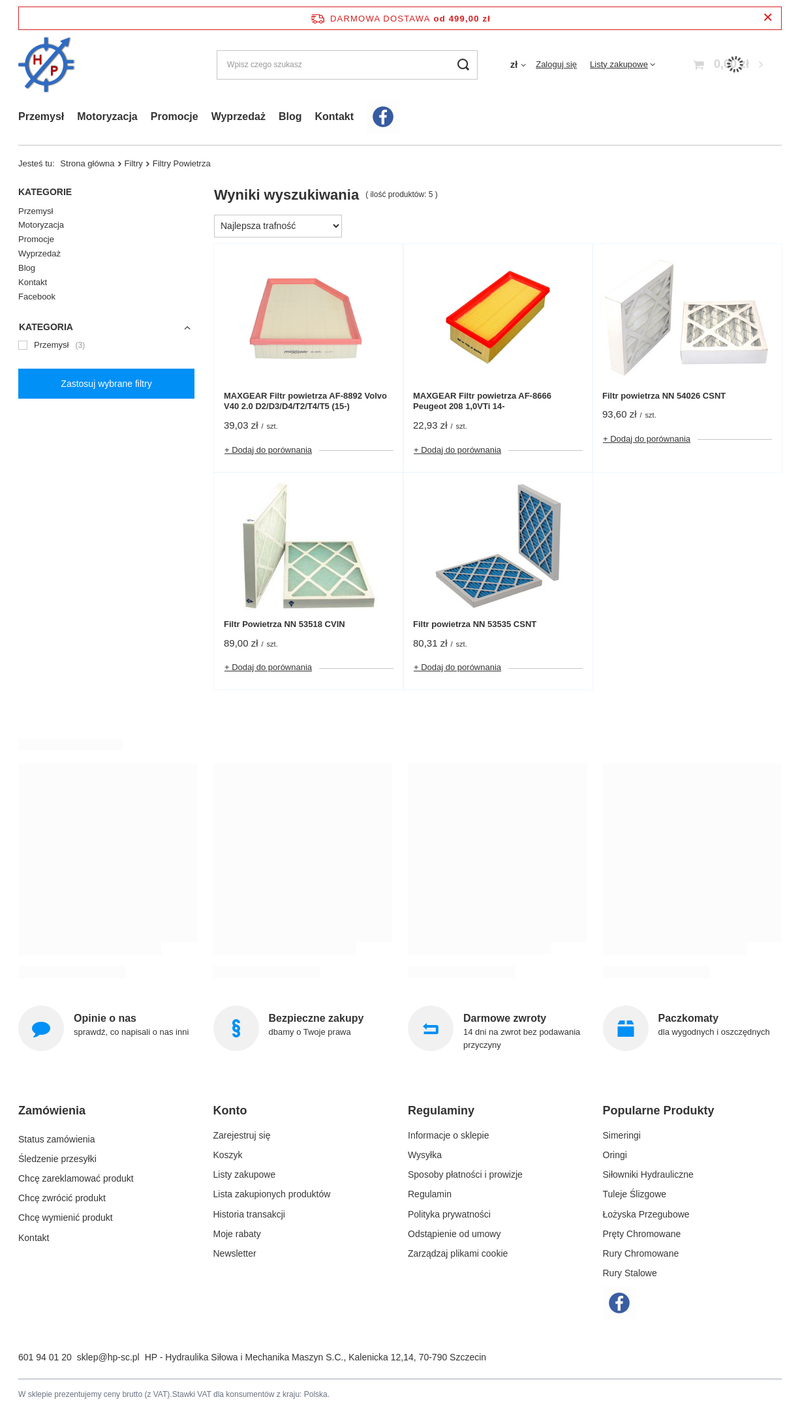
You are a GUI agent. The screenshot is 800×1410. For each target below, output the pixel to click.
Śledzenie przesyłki (57, 1155)
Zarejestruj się (242, 1135)
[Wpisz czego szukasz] (347, 65)
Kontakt (334, 116)
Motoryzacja (107, 116)
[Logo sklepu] (46, 65)
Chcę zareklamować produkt (76, 1174)
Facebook (36, 296)
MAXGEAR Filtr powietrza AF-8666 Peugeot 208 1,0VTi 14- (482, 401)
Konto (230, 1110)
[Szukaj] (463, 65)
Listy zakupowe (619, 64)
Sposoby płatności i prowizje (465, 1174)
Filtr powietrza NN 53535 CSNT (474, 624)
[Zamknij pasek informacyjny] (767, 17)
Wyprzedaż (238, 116)
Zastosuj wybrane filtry (106, 383)
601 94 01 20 (45, 1357)
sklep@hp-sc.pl (108, 1357)
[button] (102, 1116)
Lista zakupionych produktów (272, 1194)
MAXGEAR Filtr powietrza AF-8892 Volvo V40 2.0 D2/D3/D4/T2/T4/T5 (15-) (305, 401)
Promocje (174, 116)
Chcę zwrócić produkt (62, 1194)
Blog (290, 116)
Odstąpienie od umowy (454, 1234)
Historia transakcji (249, 1214)
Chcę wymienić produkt (65, 1214)
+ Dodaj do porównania (268, 450)
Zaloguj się (556, 64)
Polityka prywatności (449, 1214)
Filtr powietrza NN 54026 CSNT (664, 396)
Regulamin (430, 1194)
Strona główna (87, 163)
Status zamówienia (56, 1135)
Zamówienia (51, 1110)
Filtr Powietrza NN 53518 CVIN (284, 624)
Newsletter (234, 1253)
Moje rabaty (237, 1234)
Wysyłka (425, 1155)
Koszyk (228, 1155)
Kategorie (45, 192)
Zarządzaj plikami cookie (458, 1253)
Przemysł (41, 116)
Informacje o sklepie (448, 1135)
